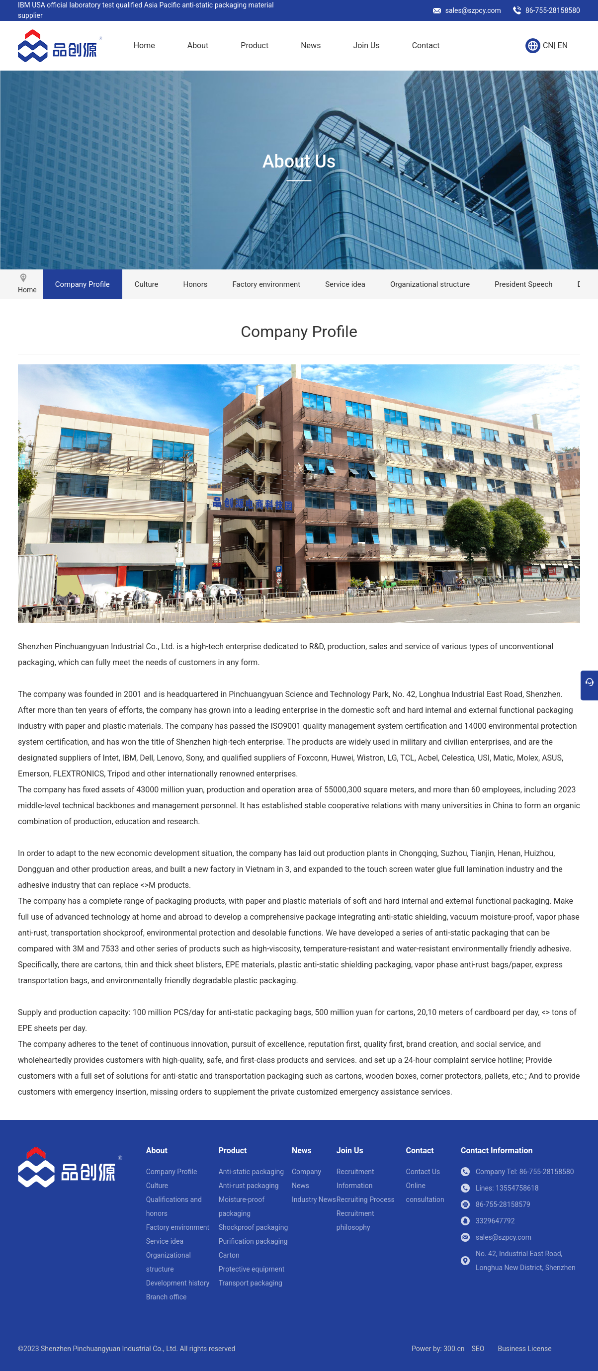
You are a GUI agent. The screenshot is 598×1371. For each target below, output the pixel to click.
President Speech (523, 284)
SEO (477, 1349)
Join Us (366, 45)
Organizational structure (430, 284)
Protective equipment (252, 1269)
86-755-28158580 (552, 10)
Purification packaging (253, 1241)
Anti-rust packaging (249, 1186)
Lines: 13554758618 (507, 1188)
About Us (299, 161)
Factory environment (266, 284)
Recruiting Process (366, 1199)
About (198, 45)
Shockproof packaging (253, 1227)
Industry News (314, 1199)
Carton (229, 1255)
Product (254, 45)
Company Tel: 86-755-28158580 (525, 1172)
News (311, 45)
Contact (426, 45)
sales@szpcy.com (473, 10)
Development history (178, 1283)
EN (563, 45)
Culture (147, 284)
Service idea (345, 284)
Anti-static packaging (251, 1172)
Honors (195, 284)
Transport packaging (250, 1283)
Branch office (166, 1297)
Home (144, 45)
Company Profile (82, 284)
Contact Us (423, 1172)
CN (548, 45)
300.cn (453, 1349)
